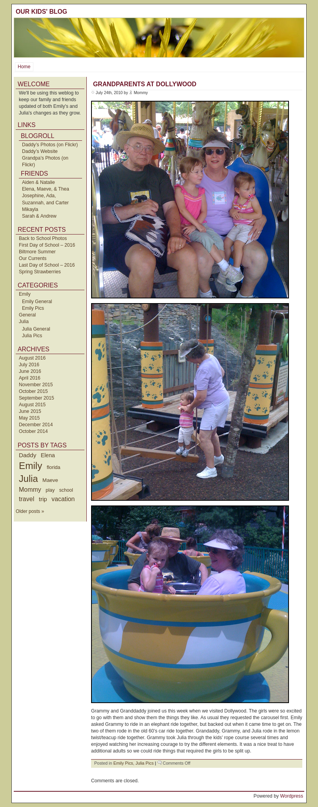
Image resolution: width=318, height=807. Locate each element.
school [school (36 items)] (66, 490)
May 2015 (29, 418)
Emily (25, 294)
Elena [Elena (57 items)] (48, 455)
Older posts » (30, 511)
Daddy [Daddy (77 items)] (27, 455)
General (27, 315)
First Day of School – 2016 (47, 245)
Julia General (36, 329)
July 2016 (29, 364)
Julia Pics (32, 335)
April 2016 (29, 378)
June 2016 (30, 371)
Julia (24, 321)
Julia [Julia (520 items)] (28, 479)
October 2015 (33, 391)
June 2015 (30, 411)
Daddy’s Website (40, 151)
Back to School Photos (43, 238)
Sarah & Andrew (39, 216)
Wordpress (291, 796)
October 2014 (33, 431)
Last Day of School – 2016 (47, 265)
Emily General (37, 301)
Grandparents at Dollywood (144, 84)
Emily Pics (33, 308)
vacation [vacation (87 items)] (63, 499)
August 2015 (32, 404)
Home (24, 66)
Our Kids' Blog (41, 11)
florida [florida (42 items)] (53, 467)
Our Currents (32, 258)
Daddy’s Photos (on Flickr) (50, 144)
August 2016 (32, 358)
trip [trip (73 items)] (43, 499)
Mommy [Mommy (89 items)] (30, 489)
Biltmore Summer (37, 251)
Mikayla (30, 209)
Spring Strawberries (40, 271)
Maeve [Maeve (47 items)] (50, 480)
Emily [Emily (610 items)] (30, 465)
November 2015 (36, 384)
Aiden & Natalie (38, 182)
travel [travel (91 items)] (26, 498)
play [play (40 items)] (50, 490)
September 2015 (36, 398)
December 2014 (36, 424)
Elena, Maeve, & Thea (45, 189)
